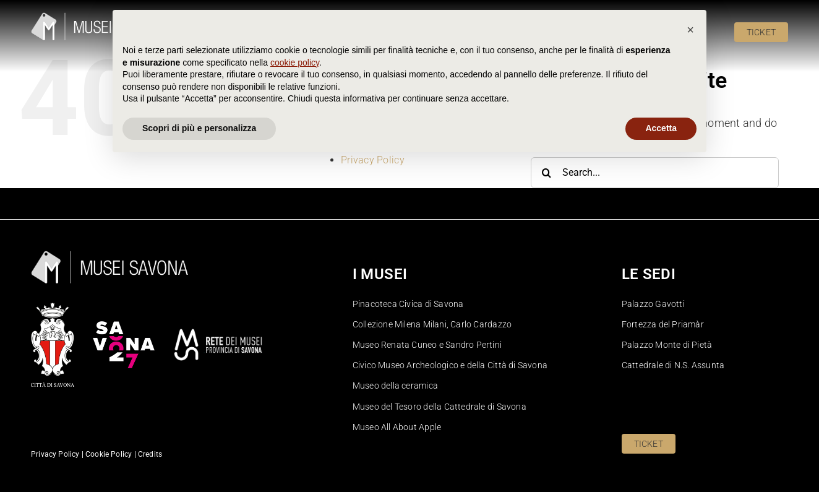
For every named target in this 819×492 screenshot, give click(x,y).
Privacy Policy (373, 160)
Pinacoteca (366, 147)
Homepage (365, 134)
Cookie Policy (371, 121)
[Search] (546, 172)
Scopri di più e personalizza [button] (199, 458)
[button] (690, 359)
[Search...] (655, 172)
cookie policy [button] (294, 392)
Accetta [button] (661, 458)
